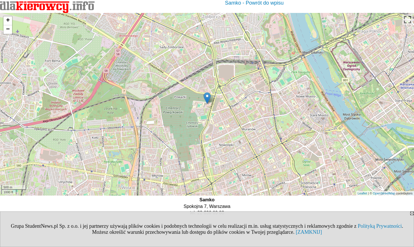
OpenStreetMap (384, 193)
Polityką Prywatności (380, 226)
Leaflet (362, 193)
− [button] (8, 29)
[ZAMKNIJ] (309, 232)
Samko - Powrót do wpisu (254, 3)
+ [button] (8, 20)
